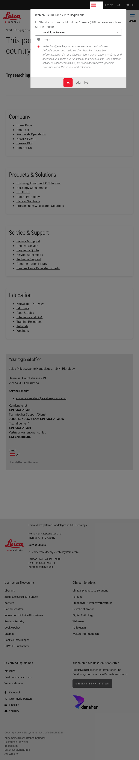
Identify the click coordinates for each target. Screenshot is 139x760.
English (47, 39)
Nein (87, 82)
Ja (68, 82)
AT (98, 5)
